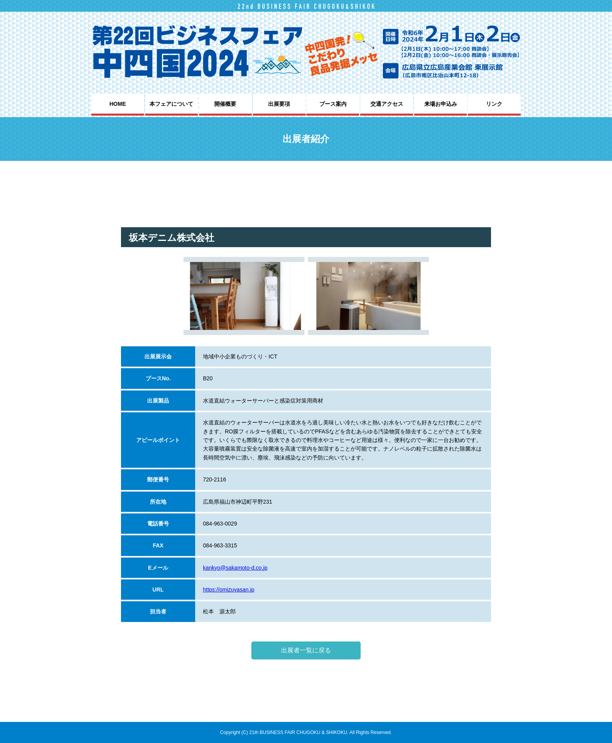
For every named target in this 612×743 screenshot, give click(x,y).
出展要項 (279, 104)
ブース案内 (333, 104)
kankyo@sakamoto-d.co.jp (235, 568)
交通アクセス (386, 104)
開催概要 (225, 104)
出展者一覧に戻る (306, 650)
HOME (118, 104)
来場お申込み (440, 104)
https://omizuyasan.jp (228, 589)
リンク (494, 104)
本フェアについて (171, 104)
